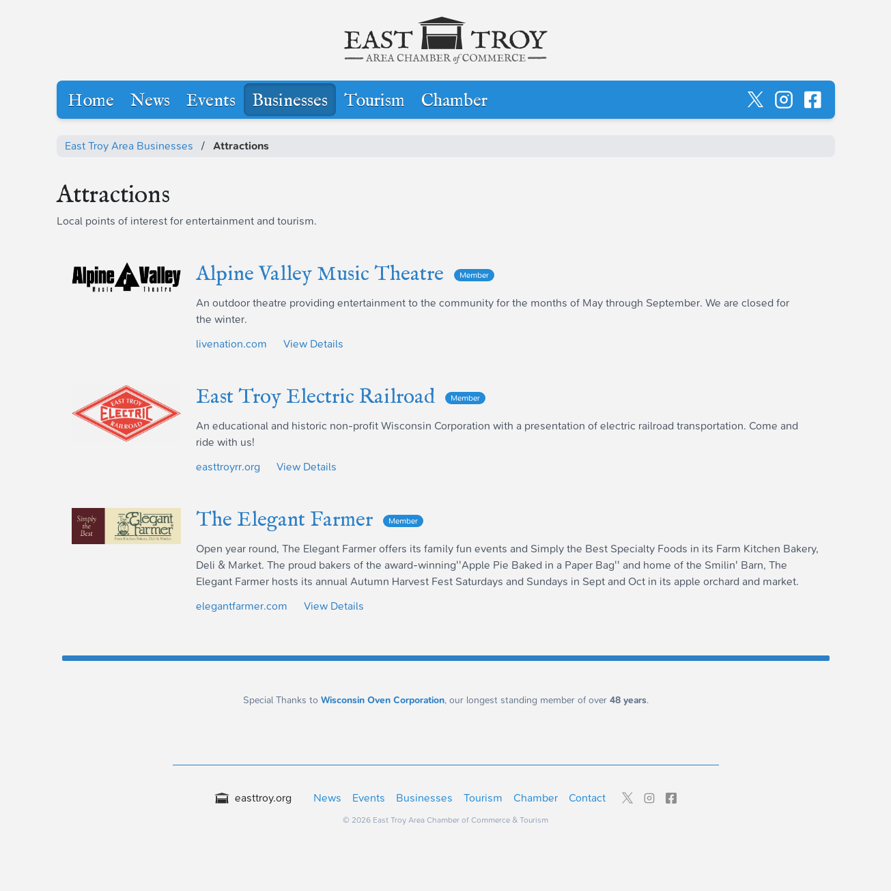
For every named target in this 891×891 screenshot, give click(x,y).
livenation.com (231, 343)
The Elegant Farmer (309, 520)
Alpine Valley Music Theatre (345, 274)
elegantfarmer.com (241, 605)
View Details (313, 343)
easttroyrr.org (228, 466)
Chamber (454, 101)
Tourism (374, 101)
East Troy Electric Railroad (340, 397)
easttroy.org (253, 797)
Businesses (290, 101)
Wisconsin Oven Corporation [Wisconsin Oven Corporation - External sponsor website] (382, 700)
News (150, 101)
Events (211, 101)
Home (91, 101)
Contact (587, 797)
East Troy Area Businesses (129, 145)
